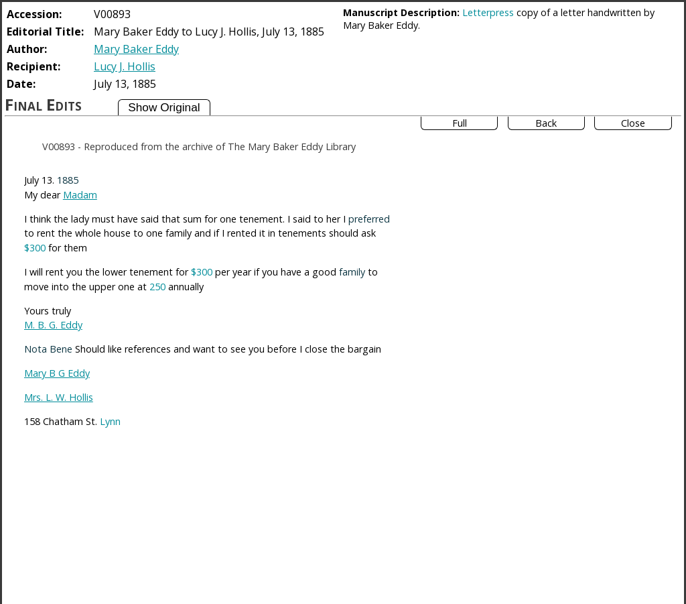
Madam (80, 194)
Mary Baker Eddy (136, 49)
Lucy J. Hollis (124, 66)
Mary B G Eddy (57, 373)
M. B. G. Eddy (53, 324)
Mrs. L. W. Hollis (58, 397)
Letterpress (488, 12)
